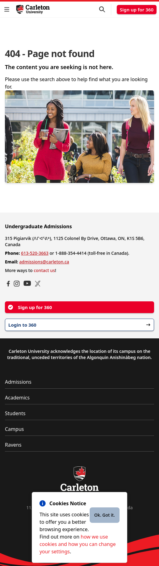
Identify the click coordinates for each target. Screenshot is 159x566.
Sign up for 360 (136, 9)
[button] (8, 9)
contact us (44, 270)
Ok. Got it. (104, 515)
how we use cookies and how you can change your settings (77, 544)
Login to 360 (79, 325)
